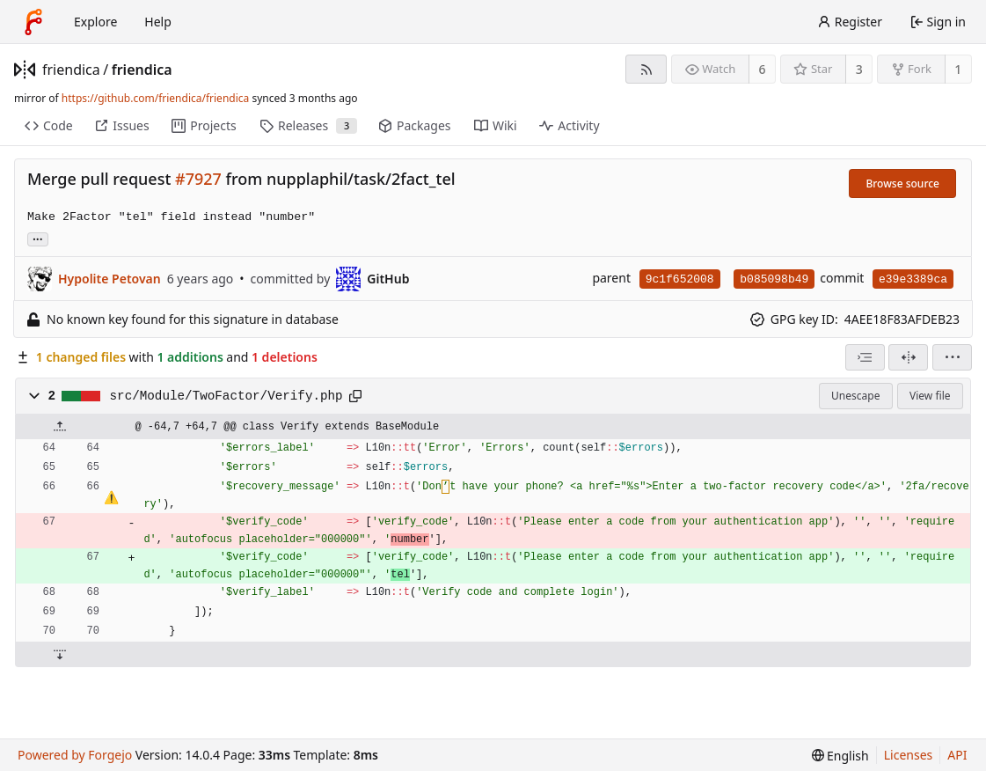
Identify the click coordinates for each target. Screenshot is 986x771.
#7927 (198, 178)
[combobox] (865, 357)
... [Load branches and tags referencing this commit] (38, 238)
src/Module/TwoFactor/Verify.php (226, 396)
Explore (95, 21)
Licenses (908, 754)
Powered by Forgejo (75, 754)
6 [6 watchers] (762, 69)
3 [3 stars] (859, 69)
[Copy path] (355, 396)
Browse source (902, 183)
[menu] (952, 357)
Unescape (855, 395)
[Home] (33, 22)
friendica (71, 69)
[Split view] (908, 357)
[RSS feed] (646, 69)
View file (929, 395)
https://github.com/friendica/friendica (155, 98)
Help (158, 21)
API (957, 754)
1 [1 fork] (957, 69)
